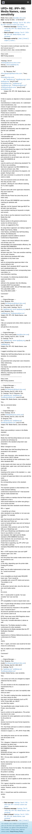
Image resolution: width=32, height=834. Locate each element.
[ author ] (12, 40)
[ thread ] (25, 38)
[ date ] (20, 38)
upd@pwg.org (17, 83)
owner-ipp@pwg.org (12, 64)
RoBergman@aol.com (19, 85)
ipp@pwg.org (11, 79)
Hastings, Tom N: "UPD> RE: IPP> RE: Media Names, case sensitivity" (17, 28)
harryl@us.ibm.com (7, 77)
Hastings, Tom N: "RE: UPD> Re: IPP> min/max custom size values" (16, 804)
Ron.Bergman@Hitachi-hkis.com (11, 73)
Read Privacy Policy (16, 831)
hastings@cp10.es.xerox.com (11, 62)
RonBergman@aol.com (8, 397)
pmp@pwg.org (6, 83)
